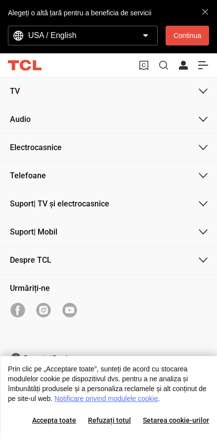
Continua (187, 36)
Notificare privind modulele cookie (106, 398)
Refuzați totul (109, 420)
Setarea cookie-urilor (176, 420)
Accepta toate (54, 420)
